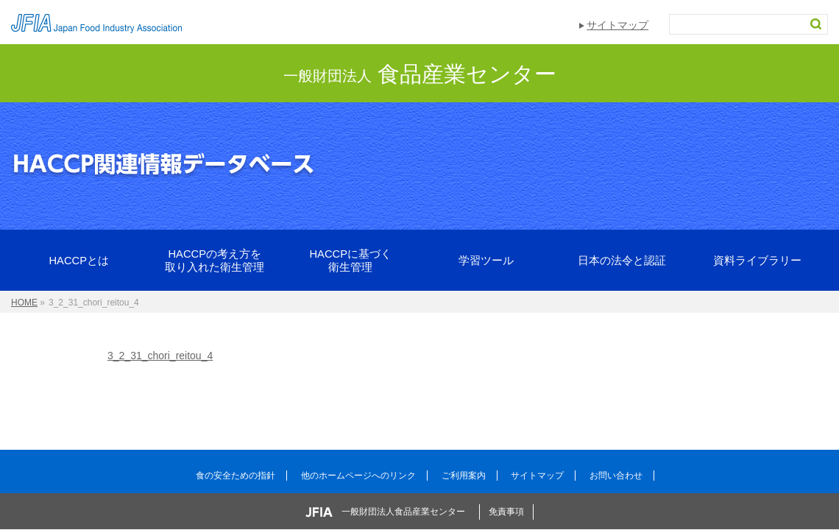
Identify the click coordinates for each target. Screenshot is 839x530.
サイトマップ (617, 25)
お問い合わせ (616, 475)
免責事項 (506, 511)
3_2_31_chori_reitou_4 (160, 355)
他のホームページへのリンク (358, 475)
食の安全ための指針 (235, 475)
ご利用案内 (464, 475)
